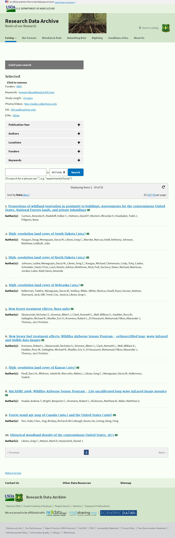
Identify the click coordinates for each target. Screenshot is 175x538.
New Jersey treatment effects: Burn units (39, 309)
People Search (62, 506)
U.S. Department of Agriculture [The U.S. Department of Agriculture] (30, 8)
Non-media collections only (40, 104)
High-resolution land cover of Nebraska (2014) (44, 285)
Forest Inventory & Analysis (37, 506)
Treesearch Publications (97, 506)
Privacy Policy (128, 528)
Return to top (13, 473)
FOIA (92, 528)
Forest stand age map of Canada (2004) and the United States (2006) (60, 415)
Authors (14, 133)
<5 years (28, 98)
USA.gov (56, 532)
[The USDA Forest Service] (166, 28)
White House (69, 532)
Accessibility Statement (107, 528)
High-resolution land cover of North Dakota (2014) (47, 258)
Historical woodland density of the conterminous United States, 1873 (62, 435)
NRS (19, 86)
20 (149, 195)
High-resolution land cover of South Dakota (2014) (47, 234)
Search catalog (150, 27)
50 (153, 195)
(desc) (26, 195)
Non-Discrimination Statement (152, 528)
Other (16, 115)
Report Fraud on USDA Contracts (60, 528)
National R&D (13, 506)
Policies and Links (14, 528)
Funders (14, 151)
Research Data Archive (32, 21)
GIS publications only (23, 109)
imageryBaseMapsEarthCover (37, 92)
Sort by (18, 195)
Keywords (15, 160)
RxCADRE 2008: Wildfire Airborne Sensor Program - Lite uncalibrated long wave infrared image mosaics (88, 391)
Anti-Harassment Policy (16, 532)
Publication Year (19, 125)
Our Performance (33, 528)
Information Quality (40, 532)
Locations (15, 142)
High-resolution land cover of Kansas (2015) (42, 368)
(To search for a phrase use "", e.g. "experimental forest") (38, 178)
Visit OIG (82, 528)
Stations (77, 506)
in (57, 172)
